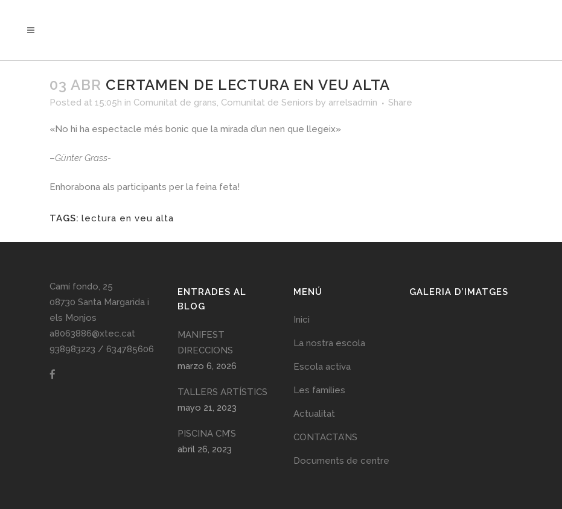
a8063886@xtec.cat (92, 333)
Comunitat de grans (175, 102)
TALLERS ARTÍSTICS (222, 392)
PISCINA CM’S (206, 433)
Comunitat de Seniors (267, 102)
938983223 (72, 349)
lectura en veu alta (127, 218)
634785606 (130, 349)
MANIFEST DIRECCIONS (205, 342)
